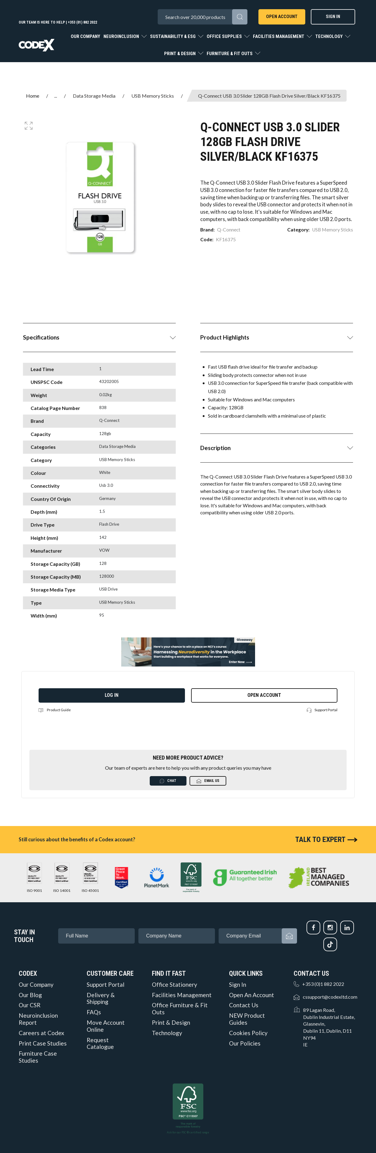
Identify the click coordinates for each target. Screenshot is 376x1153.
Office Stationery (174, 984)
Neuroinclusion (121, 36)
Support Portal (322, 710)
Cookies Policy (248, 1033)
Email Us (208, 781)
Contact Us (243, 1005)
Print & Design (180, 53)
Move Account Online (106, 1026)
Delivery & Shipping (101, 998)
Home (32, 96)
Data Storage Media (94, 96)
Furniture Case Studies (38, 1057)
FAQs (94, 1012)
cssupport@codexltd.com (330, 997)
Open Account (282, 16)
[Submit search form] (239, 16)
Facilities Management (279, 36)
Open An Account (251, 995)
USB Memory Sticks (152, 96)
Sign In (333, 16)
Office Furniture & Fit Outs (180, 1009)
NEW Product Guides (247, 1019)
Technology (329, 36)
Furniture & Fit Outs (230, 53)
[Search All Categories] (202, 16)
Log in (111, 695)
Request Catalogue (100, 1043)
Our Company (85, 36)
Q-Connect (228, 229)
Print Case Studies (43, 1043)
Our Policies (245, 1043)
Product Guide (55, 710)
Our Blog (30, 995)
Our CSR (29, 1005)
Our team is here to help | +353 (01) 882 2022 (58, 22)
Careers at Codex (41, 1033)
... (55, 96)
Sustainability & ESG (173, 36)
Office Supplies (225, 36)
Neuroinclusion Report (38, 1019)
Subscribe (289, 936)
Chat (168, 781)
